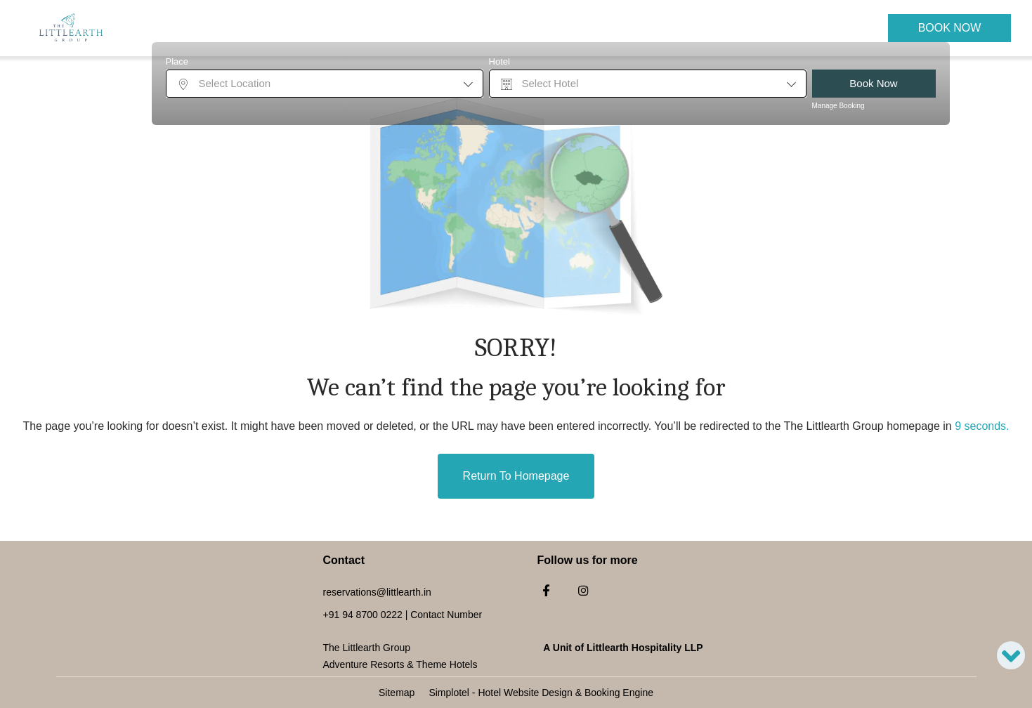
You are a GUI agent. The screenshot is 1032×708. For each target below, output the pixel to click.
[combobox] (324, 84)
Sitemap (396, 692)
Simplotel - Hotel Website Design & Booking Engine (541, 692)
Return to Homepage (516, 476)
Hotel (499, 61)
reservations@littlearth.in (377, 592)
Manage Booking (838, 106)
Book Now (949, 28)
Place (177, 61)
